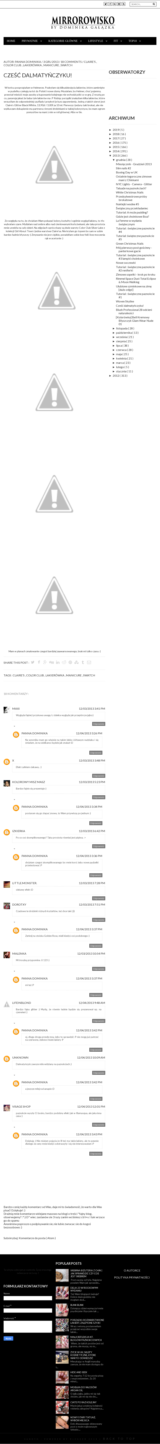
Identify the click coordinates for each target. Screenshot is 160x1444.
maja (119, 354)
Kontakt (13, 48)
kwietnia (121, 358)
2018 (116, 134)
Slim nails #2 (123, 168)
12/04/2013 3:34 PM (89, 806)
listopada (122, 328)
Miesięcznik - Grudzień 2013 (134, 164)
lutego (120, 367)
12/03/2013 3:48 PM (92, 760)
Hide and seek (78, 1372)
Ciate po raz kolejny (83, 1402)
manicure (51, 65)
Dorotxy (19, 904)
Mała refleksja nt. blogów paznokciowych (86, 1338)
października (124, 332)
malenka (19, 953)
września (122, 337)
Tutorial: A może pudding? (132, 212)
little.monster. (24, 883)
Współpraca (36, 48)
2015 (116, 147)
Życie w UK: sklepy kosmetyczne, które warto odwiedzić (83, 1355)
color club (13, 65)
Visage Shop (21, 1106)
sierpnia (121, 341)
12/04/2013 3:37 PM (89, 929)
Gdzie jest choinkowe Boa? (132, 216)
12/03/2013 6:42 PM (92, 831)
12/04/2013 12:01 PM (91, 1106)
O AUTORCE (132, 1270)
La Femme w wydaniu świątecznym (129, 222)
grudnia (121, 159)
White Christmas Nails (130, 192)
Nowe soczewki (126, 262)
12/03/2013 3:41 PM (92, 708)
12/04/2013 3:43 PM (89, 1134)
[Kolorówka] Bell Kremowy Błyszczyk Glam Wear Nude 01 (134, 320)
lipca (119, 345)
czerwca (121, 349)
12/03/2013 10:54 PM (91, 953)
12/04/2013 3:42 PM (89, 1030)
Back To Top (119, 1438)
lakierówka (32, 65)
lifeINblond (21, 1002)
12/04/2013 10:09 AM (91, 1057)
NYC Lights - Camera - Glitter (134, 184)
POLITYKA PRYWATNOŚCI (132, 1277)
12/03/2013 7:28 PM (92, 883)
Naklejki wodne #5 (127, 204)
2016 (116, 142)
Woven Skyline (125, 301)
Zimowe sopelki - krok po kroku (135, 274)
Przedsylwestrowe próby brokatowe (131, 198)
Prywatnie (30, 40)
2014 (116, 151)
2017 (116, 138)
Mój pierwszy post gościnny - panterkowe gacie (134, 249)
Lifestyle (96, 40)
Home (11, 40)
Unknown (20, 1057)
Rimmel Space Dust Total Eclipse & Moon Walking (136, 280)
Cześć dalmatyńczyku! (130, 305)
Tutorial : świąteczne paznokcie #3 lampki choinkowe (135, 256)
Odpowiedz (98, 724)
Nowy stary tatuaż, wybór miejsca (83, 1419)
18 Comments (71, 61)
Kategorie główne (63, 40)
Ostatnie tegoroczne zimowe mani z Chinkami (134, 178)
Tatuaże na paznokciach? (131, 188)
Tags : (8, 675)
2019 (116, 129)
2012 (116, 375)
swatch (67, 65)
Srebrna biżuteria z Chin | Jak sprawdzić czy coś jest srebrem (86, 1273)
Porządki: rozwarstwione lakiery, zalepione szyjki (87, 1321)
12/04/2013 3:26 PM (89, 733)
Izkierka (18, 831)
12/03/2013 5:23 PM (92, 782)
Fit (116, 40)
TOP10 (132, 40)
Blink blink (76, 1305)
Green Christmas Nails (130, 243)
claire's (90, 61)
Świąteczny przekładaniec (132, 208)
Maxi (16, 708)
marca (120, 362)
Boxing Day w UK (127, 172)
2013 (116, 155)
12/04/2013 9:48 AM (92, 1002)
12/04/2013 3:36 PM (89, 855)
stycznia (121, 371)
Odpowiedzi (22, 726)
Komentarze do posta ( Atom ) (37, 1238)
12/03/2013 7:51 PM (92, 904)
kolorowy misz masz (28, 782)
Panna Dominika (35, 733)
